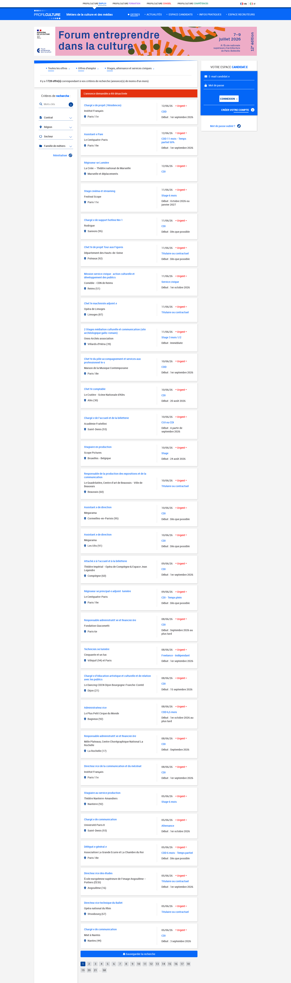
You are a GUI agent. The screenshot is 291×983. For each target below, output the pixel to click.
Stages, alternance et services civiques (130, 68)
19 (82, 970)
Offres (135, 14)
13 (157, 964)
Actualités (154, 14)
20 (89, 970)
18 (188, 964)
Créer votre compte (237, 110)
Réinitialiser (62, 155)
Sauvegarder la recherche (139, 954)
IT (252, 3)
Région (45, 127)
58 (104, 970)
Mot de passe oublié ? (225, 126)
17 (182, 964)
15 (169, 964)
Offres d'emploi (88, 68)
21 (95, 970)
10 (138, 964)
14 (163, 964)
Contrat (46, 117)
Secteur (46, 136)
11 (144, 964)
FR (243, 3)
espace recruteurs (241, 14)
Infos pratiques (210, 14)
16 (175, 964)
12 (151, 964)
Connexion (228, 98)
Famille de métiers (52, 146)
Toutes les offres (59, 68)
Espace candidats (181, 14)
